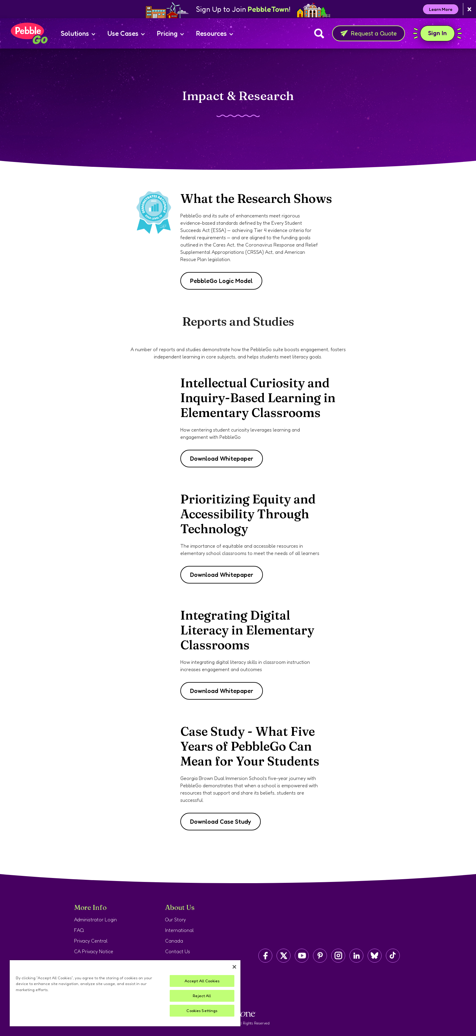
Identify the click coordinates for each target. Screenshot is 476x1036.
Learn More (440, 9)
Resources (214, 33)
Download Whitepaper (221, 458)
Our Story (175, 920)
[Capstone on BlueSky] (375, 956)
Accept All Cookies (202, 980)
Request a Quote (368, 33)
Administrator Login (95, 920)
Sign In (437, 33)
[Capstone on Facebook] (265, 956)
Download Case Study (220, 821)
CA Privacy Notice (93, 951)
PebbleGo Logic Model (221, 280)
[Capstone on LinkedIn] (356, 956)
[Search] (319, 33)
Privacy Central (90, 941)
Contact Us (177, 951)
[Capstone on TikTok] (393, 956)
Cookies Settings (201, 1010)
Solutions (78, 33)
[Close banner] (469, 9)
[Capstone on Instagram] (338, 956)
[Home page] (29, 33)
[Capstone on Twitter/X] (284, 956)
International (179, 930)
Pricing (170, 33)
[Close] (234, 967)
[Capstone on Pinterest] (320, 956)
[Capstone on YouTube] (302, 956)
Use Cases (126, 33)
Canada (174, 941)
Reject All (202, 995)
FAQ (79, 930)
